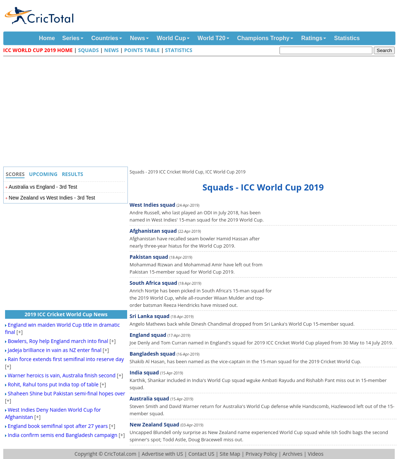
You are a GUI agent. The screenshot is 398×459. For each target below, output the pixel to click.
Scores (15, 174)
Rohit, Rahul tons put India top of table (53, 384)
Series (70, 38)
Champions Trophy (263, 38)
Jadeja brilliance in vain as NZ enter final (54, 350)
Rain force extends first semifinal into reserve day (66, 359)
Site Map (230, 453)
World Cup (171, 38)
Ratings (312, 38)
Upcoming (43, 174)
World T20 (211, 38)
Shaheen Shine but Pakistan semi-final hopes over (66, 393)
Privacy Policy (261, 453)
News (137, 38)
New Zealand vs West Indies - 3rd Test (52, 198)
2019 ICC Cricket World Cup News (66, 314)
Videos (315, 453)
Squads (88, 50)
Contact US (202, 453)
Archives (292, 453)
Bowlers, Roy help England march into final (58, 341)
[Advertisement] (200, 112)
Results (72, 174)
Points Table (142, 50)
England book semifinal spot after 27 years (58, 425)
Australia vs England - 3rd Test (43, 187)
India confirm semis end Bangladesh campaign (62, 435)
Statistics (347, 38)
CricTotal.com (120, 453)
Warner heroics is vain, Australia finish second (62, 375)
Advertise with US (162, 453)
